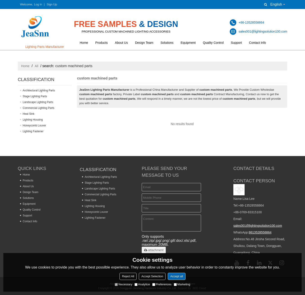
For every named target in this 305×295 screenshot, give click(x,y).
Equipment (188, 42)
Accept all (176, 276)
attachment (154, 250)
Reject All (128, 276)
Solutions (167, 42)
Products (101, 42)
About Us (121, 42)
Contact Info (257, 42)
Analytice (142, 284)
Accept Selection (152, 276)
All (36, 66)
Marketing (182, 284)
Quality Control (213, 42)
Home (84, 42)
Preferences (162, 284)
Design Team (144, 42)
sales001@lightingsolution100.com (257, 225)
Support (236, 42)
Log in (38, 4)
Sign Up (52, 4)
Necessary (123, 284)
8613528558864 (260, 232)
